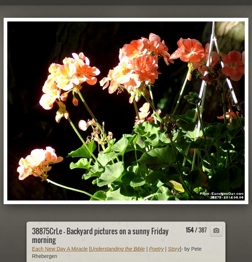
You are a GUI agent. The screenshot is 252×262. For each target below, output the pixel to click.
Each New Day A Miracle (60, 249)
